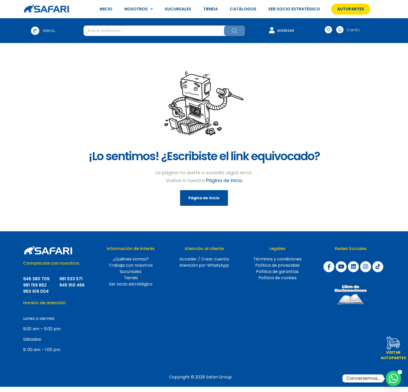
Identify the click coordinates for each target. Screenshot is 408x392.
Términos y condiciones (277, 259)
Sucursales (131, 272)
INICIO (106, 9)
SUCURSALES (178, 9)
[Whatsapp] (393, 378)
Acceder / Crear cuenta (204, 259)
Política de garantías (277, 272)
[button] (350, 9)
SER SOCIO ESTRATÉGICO (294, 9)
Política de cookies (277, 278)
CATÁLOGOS (243, 9)
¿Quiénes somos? (131, 259)
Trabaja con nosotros (131, 265)
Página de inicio (224, 180)
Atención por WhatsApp (204, 265)
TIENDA (210, 9)
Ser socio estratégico (130, 284)
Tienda (131, 278)
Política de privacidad (277, 265)
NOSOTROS (138, 9)
